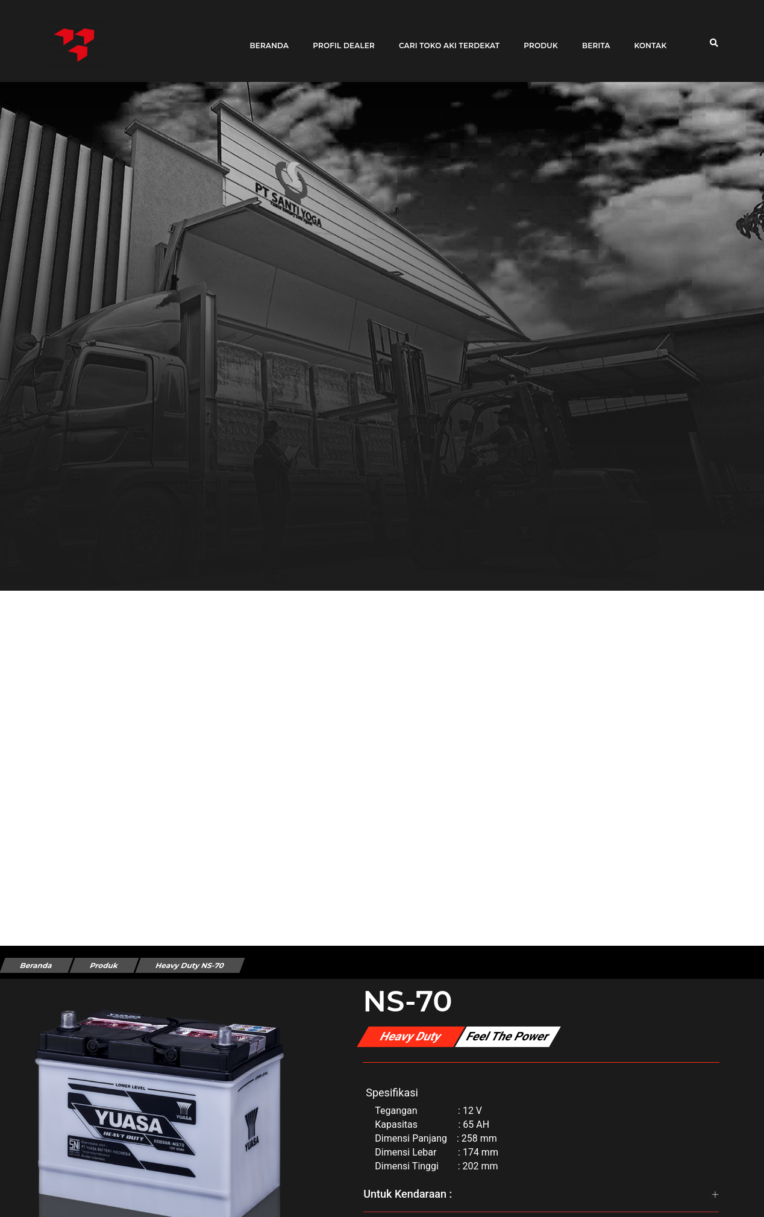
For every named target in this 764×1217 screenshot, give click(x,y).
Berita (592, 37)
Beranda (264, 37)
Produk (536, 37)
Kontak (646, 37)
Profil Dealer (339, 37)
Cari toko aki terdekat (445, 37)
